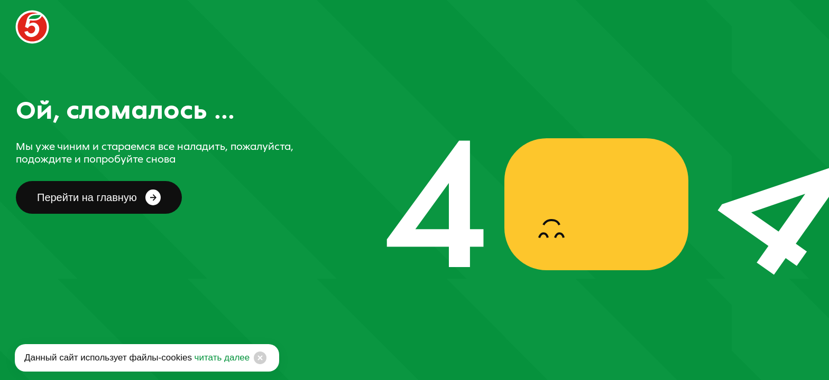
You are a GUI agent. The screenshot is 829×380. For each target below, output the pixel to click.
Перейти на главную (99, 197)
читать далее (221, 358)
